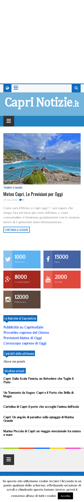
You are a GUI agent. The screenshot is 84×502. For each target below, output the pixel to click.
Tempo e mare (12, 187)
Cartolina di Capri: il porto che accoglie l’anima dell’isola (41, 406)
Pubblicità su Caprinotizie (23, 327)
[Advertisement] (42, 42)
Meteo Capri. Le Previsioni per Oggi (33, 194)
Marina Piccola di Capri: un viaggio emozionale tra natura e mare (42, 433)
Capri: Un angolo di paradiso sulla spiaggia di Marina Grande (38, 418)
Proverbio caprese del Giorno (26, 333)
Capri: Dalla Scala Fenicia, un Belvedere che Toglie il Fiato (38, 380)
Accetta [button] (65, 496)
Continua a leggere (16, 230)
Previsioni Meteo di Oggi (22, 338)
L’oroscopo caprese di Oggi (24, 343)
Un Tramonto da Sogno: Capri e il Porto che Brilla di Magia (38, 394)
